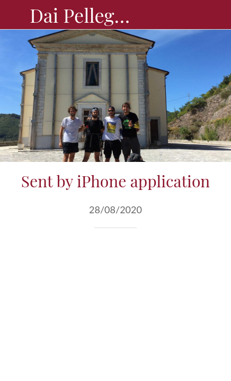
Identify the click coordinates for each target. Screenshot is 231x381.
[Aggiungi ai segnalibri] (187, 260)
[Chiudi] (14, 14)
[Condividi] (162, 260)
